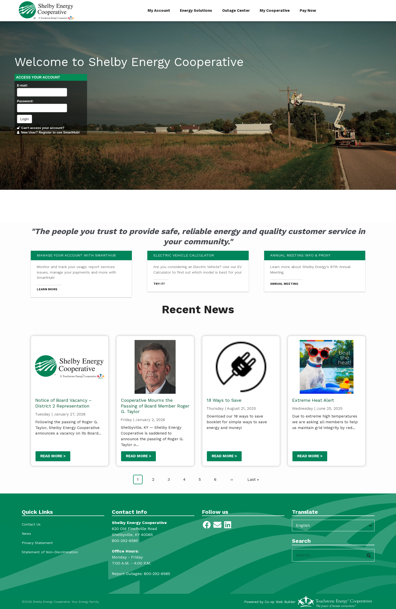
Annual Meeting (284, 284)
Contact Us (31, 524)
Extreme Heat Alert (313, 400)
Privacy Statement (37, 543)
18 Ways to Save (223, 400)
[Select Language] (333, 525)
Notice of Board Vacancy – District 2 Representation (63, 403)
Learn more (47, 289)
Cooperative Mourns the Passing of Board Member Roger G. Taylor (155, 406)
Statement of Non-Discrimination (50, 552)
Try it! (159, 284)
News (26, 534)
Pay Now (308, 10)
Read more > (52, 456)
